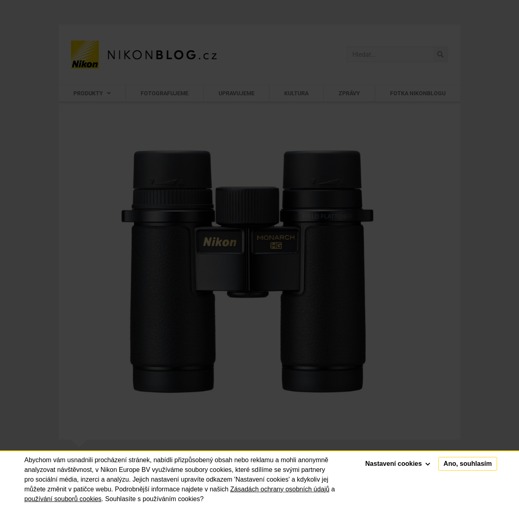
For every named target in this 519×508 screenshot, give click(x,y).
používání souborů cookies (62, 498)
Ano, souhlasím (468, 463)
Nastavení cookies (397, 463)
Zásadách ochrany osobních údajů (280, 489)
